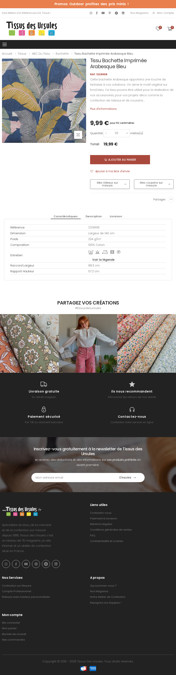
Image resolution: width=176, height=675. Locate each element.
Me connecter (11, 623)
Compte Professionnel (16, 591)
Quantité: (96, 133)
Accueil (7, 54)
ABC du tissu (41, 54)
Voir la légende (103, 260)
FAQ (92, 535)
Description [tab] (94, 216)
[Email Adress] (71, 477)
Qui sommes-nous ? (103, 586)
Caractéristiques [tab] (66, 216)
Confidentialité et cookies (106, 541)
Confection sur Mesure (16, 586)
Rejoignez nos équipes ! (105, 603)
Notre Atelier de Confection (107, 597)
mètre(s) (136, 133)
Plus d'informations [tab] (103, 109)
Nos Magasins (139, 13)
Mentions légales (101, 524)
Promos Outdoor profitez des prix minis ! (92, 4)
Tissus (22, 54)
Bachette (62, 54)
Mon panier (9, 628)
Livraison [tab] (116, 216)
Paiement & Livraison (103, 518)
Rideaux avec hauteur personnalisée (26, 597)
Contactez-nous (100, 513)
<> (171, 199)
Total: (94, 144)
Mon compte (163, 13)
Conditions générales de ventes (111, 530)
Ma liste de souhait (14, 634)
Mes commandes (13, 640)
